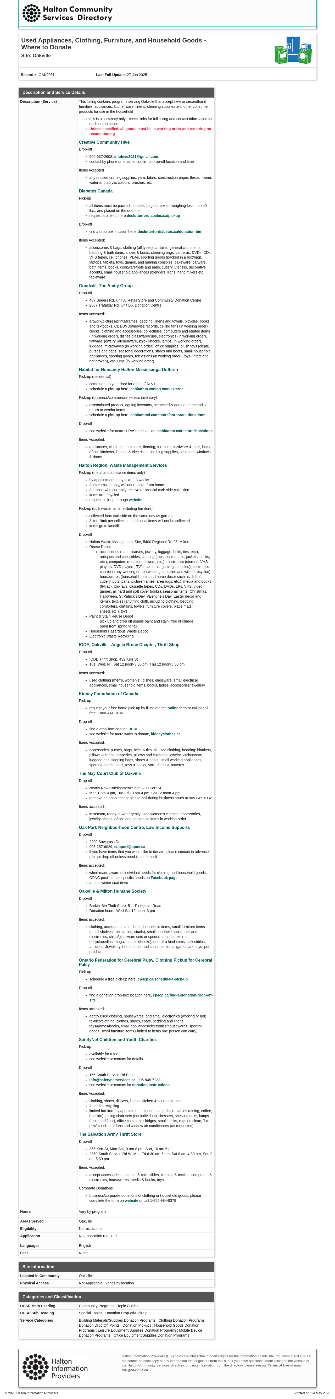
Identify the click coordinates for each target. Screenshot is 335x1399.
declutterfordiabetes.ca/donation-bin (169, 231)
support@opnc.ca (129, 847)
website (135, 500)
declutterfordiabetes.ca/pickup (153, 215)
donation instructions (151, 1085)
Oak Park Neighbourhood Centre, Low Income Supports (134, 827)
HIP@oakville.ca (135, 1370)
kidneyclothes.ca (166, 734)
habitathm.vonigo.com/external (157, 389)
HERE (134, 729)
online (173, 708)
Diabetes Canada (96, 191)
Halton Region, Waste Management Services (123, 465)
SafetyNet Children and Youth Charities (118, 1039)
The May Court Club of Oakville (110, 773)
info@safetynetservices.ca (113, 1080)
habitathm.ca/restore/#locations (185, 431)
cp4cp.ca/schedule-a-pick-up (163, 979)
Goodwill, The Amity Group (106, 285)
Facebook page (164, 878)
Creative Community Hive (104, 142)
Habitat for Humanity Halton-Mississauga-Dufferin (128, 369)
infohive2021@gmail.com (136, 156)
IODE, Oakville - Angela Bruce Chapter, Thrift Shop (129, 644)
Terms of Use (278, 1365)
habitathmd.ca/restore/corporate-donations (167, 415)
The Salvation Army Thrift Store (110, 1134)
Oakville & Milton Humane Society (113, 891)
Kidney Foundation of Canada (108, 694)
